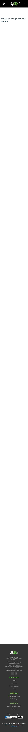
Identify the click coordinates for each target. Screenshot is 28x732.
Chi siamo (14, 683)
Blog (14, 688)
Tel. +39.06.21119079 (14, 696)
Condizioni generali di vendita (14, 706)
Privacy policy (14, 708)
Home (14, 680)
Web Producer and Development (14, 725)
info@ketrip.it (14, 698)
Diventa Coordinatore (14, 686)
